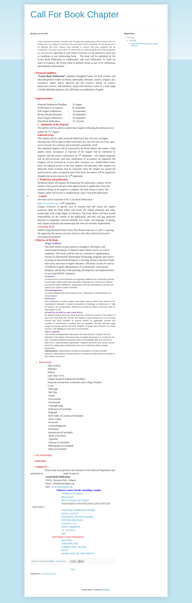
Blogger (107, 590)
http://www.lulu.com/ (48, 203)
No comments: (61, 561)
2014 (129, 38)
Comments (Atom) (48, 574)
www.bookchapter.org (61, 487)
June (131, 41)
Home (73, 569)
